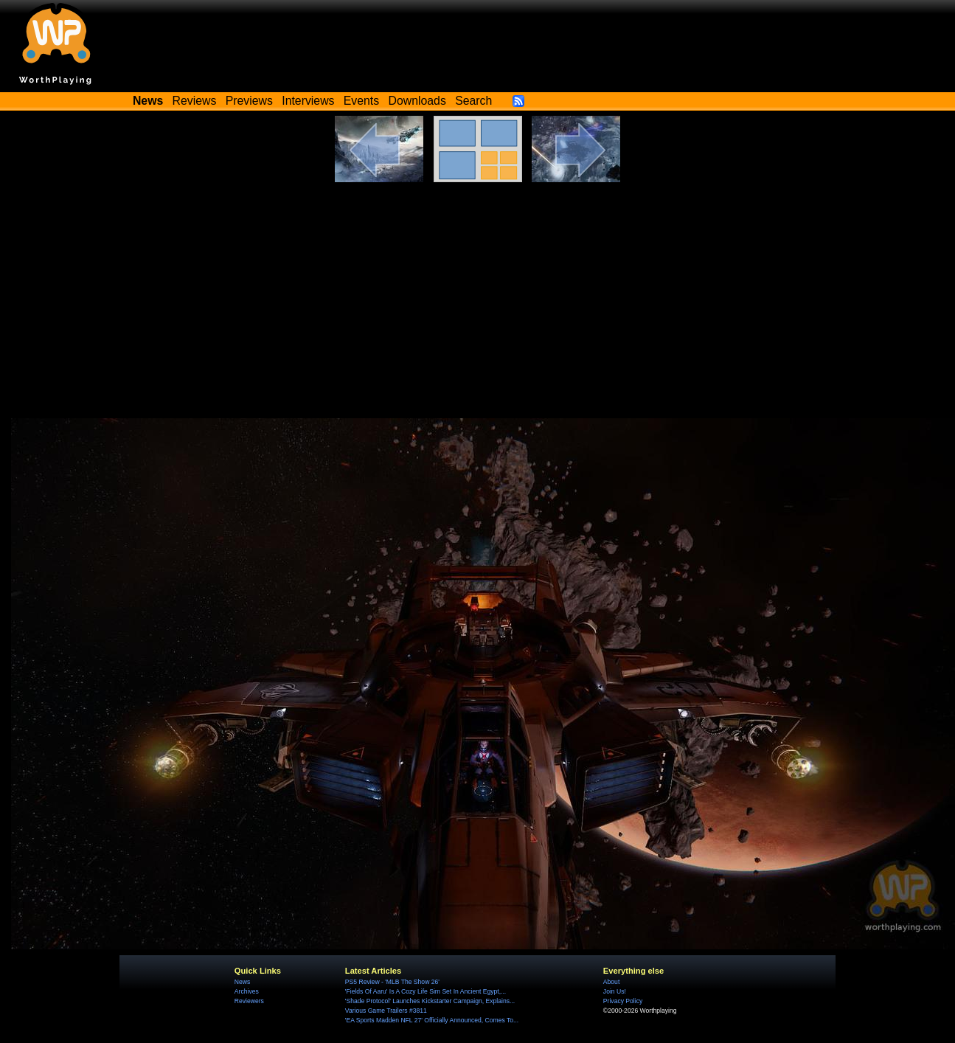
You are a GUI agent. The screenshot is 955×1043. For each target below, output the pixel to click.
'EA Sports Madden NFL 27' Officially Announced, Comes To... (431, 1020)
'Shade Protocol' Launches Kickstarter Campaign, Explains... (430, 1001)
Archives (247, 991)
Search (473, 100)
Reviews (195, 100)
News (242, 981)
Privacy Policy (622, 1001)
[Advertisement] (477, 293)
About (611, 981)
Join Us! (614, 991)
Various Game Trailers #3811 (386, 1010)
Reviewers (249, 1001)
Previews (249, 100)
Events (361, 100)
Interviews (308, 100)
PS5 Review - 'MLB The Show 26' (392, 981)
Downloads (417, 100)
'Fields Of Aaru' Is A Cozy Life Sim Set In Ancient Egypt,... (425, 991)
